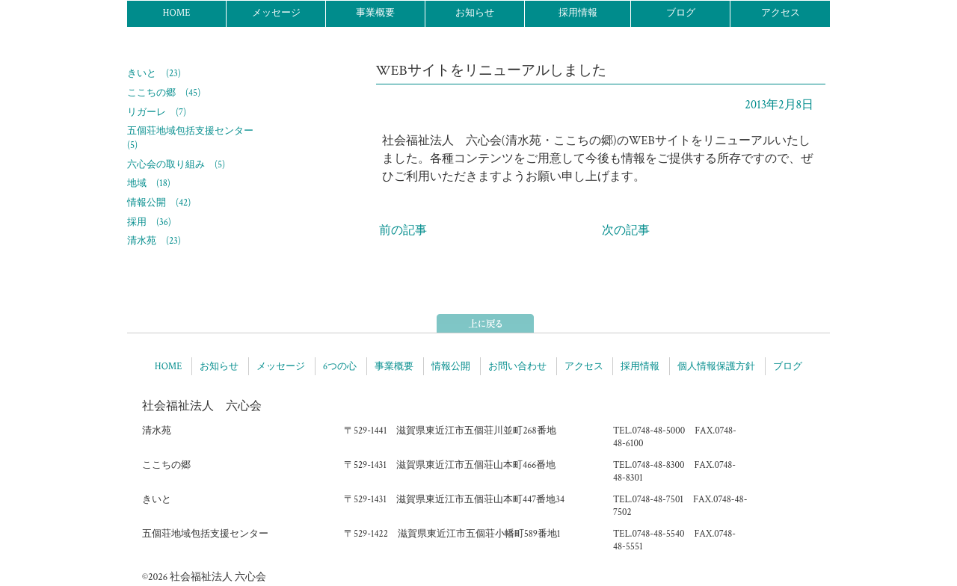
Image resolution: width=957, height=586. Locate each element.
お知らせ (474, 13)
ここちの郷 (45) (163, 93)
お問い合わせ (517, 366)
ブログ (680, 13)
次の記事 (626, 230)
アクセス (780, 13)
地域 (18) (148, 183)
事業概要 (375, 13)
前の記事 (403, 230)
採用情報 (577, 13)
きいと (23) (154, 73)
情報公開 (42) (159, 203)
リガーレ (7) (156, 112)
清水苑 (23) (154, 241)
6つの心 (340, 366)
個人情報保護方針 (716, 366)
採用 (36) (149, 222)
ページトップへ (485, 323)
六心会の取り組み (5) (176, 164)
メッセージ (276, 13)
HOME (176, 13)
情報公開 (450, 366)
